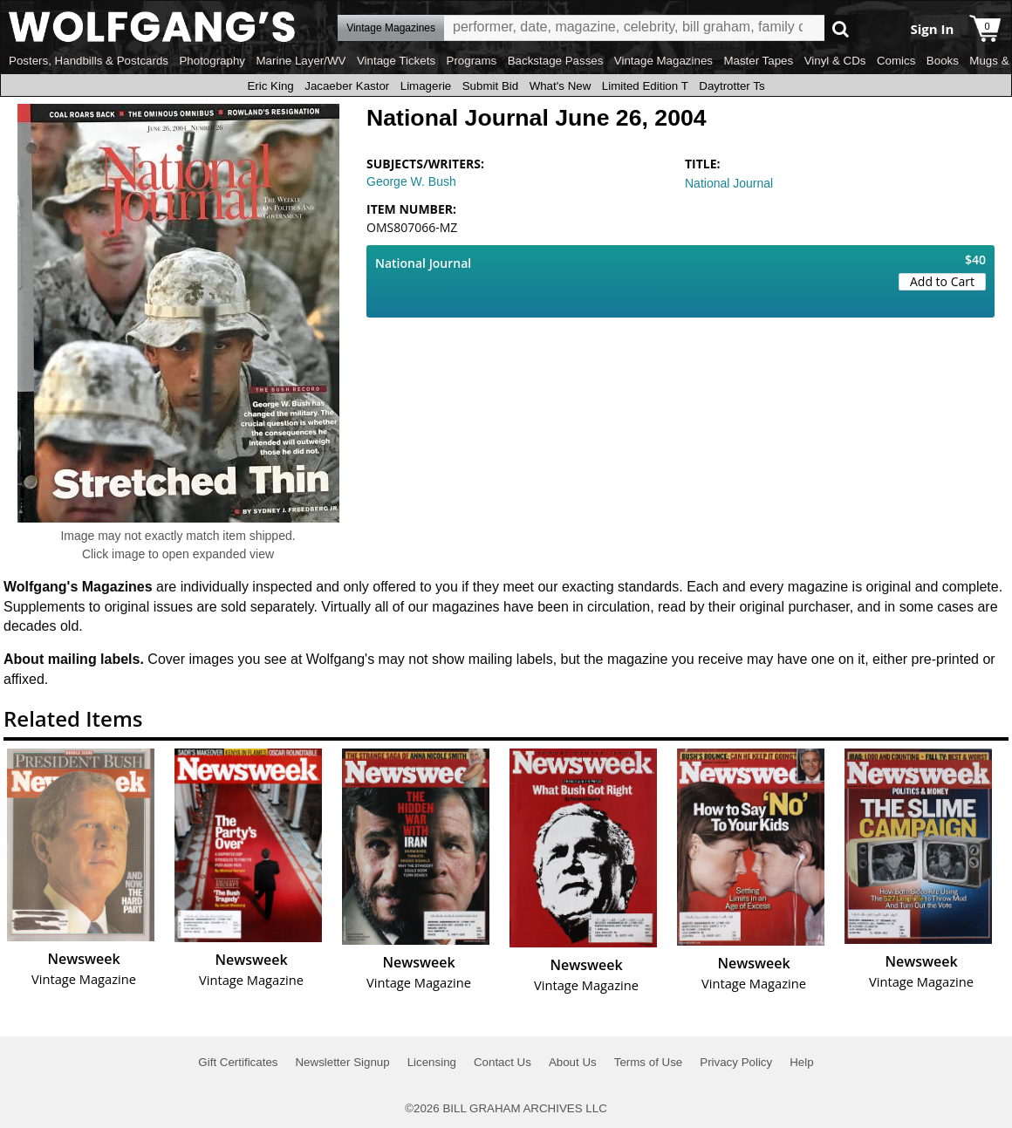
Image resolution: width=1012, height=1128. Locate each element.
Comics (896, 60)
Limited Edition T (645, 85)
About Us (573, 1062)
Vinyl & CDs (835, 60)
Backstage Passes (556, 60)
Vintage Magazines (663, 60)
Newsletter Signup (342, 1062)
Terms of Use (648, 1062)
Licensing (431, 1062)
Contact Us (502, 1062)
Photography (212, 60)
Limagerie (426, 85)
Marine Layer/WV (300, 60)
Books (943, 60)
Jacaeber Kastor (346, 85)
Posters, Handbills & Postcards (88, 60)
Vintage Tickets (396, 60)
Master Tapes (758, 60)
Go (840, 28)
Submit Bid (490, 85)
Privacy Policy (736, 1062)
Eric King (270, 85)
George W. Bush (411, 181)
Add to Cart (942, 281)
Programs (472, 60)
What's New (560, 85)
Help (801, 1062)
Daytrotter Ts (731, 85)
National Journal (729, 183)
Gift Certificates (237, 1062)
